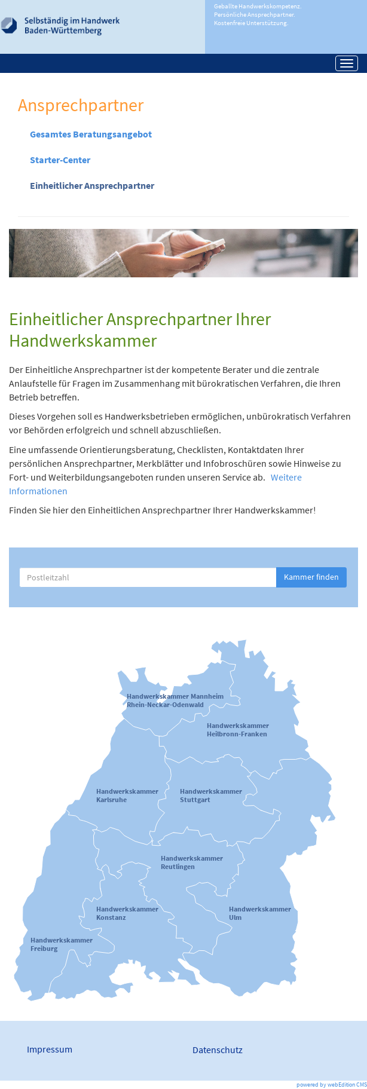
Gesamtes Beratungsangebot (91, 134)
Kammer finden (311, 576)
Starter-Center (60, 160)
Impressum (49, 1049)
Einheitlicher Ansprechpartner (92, 185)
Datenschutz (217, 1050)
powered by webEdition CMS (331, 1084)
